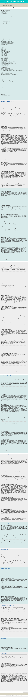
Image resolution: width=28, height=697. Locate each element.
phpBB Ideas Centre (17, 665)
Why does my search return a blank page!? (7, 79)
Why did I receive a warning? (5, 40)
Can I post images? (3, 50)
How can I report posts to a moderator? (6, 41)
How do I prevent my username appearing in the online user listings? (11, 23)
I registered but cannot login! (5, 14)
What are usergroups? (4, 60)
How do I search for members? (5, 80)
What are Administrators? (4, 58)
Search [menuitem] (26, 5)
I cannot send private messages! (5, 68)
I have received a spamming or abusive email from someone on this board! (12, 70)
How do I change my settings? (5, 22)
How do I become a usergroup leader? (6, 62)
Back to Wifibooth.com (5, 5)
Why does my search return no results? (6, 78)
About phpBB (21, 658)
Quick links (3, 3)
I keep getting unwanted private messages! (7, 69)
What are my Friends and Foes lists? (6, 73)
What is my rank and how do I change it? (7, 28)
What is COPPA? (3, 12)
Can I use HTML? (3, 48)
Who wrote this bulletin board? (5, 95)
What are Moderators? (4, 59)
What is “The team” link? (4, 65)
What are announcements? (5, 52)
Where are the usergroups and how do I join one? (8, 61)
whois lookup (15, 673)
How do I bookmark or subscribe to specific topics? (8, 85)
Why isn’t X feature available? (5, 96)
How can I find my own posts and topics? (7, 81)
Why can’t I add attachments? (5, 39)
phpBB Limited (3, 657)
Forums (11, 5)
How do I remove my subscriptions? (6, 87)
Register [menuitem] (23, 3)
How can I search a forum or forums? (6, 77)
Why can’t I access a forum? (5, 38)
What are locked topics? (4, 54)
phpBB (22, 225)
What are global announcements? (6, 51)
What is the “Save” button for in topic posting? (7, 42)
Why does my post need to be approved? (7, 43)
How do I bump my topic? (4, 44)
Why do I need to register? (5, 11)
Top (2, 110)
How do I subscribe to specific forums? (6, 86)
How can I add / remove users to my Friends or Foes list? (9, 74)
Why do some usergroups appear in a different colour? (9, 63)
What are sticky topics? (4, 53)
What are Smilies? (3, 49)
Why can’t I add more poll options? (6, 36)
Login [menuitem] (26, 3)
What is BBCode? (3, 47)
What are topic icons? (4, 55)
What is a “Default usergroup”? (5, 64)
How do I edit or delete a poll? (5, 37)
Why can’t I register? (4, 13)
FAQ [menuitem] (7, 3)
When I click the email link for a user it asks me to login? (9, 29)
